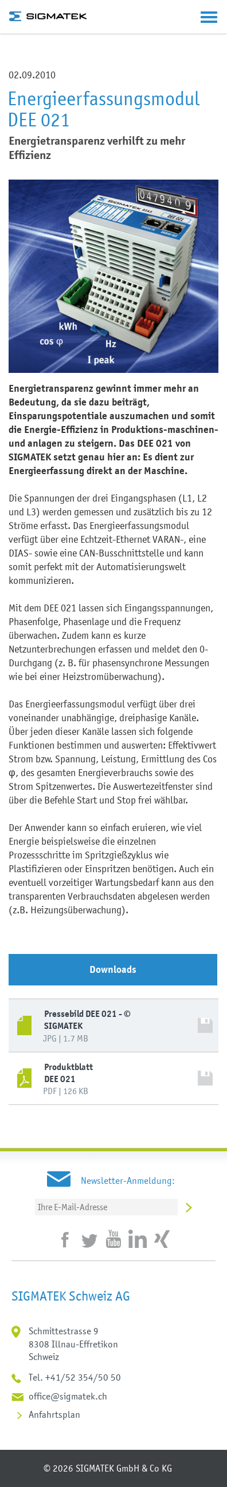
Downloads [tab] (112, 969)
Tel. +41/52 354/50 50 (75, 1377)
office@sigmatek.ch (68, 1396)
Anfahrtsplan (54, 1414)
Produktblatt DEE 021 (68, 1073)
